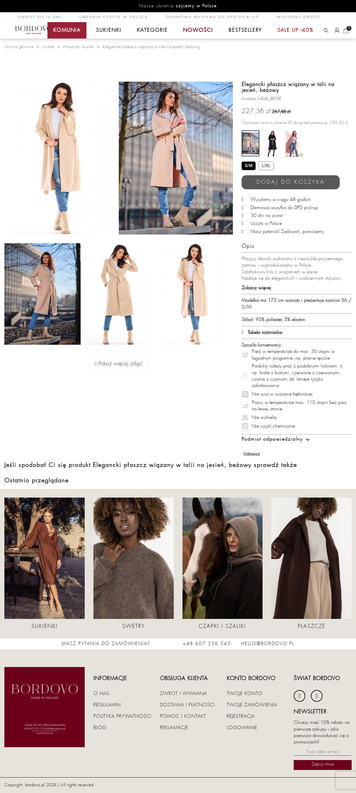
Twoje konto (245, 693)
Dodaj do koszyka (290, 182)
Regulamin (107, 705)
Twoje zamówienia (252, 705)
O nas (101, 693)
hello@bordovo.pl (267, 643)
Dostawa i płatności (187, 705)
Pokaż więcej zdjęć (119, 364)
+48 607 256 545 (207, 643)
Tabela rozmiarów (262, 332)
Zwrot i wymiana (183, 693)
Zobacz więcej (256, 287)
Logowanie (242, 727)
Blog (100, 727)
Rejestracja (241, 716)
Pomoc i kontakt (183, 716)
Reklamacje (174, 727)
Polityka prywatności (122, 716)
